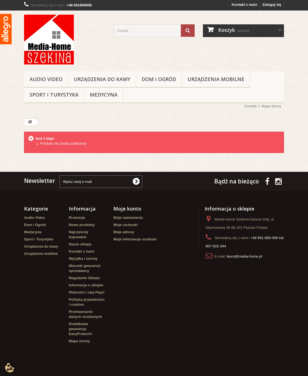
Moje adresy (123, 232)
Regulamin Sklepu (84, 278)
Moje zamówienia (128, 218)
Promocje (77, 218)
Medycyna (104, 94)
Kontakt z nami (244, 4)
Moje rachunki (125, 225)
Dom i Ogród (159, 79)
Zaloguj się (271, 4)
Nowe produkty (82, 225)
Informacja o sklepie (86, 285)
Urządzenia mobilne (215, 79)
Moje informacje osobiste (134, 239)
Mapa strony (271, 106)
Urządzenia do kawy (102, 79)
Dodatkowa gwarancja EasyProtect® (80, 329)
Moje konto (127, 208)
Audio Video (46, 79)
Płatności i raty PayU (87, 292)
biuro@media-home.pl (244, 256)
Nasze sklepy (80, 244)
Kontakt (250, 106)
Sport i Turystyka (54, 94)
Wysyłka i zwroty (83, 258)
